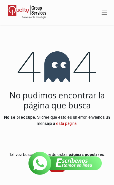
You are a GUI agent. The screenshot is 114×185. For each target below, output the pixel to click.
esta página (66, 124)
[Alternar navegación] (104, 12)
